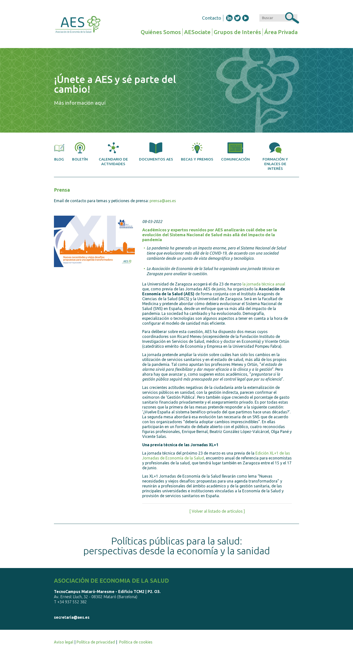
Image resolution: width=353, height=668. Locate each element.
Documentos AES (156, 151)
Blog (59, 151)
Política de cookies (135, 642)
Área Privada (281, 32)
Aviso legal (63, 642)
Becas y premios (197, 151)
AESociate (197, 32)
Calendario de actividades (113, 154)
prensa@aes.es (163, 200)
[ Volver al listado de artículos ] (217, 511)
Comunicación (235, 151)
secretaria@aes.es (71, 617)
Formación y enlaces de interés (275, 156)
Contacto (211, 18)
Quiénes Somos (161, 32)
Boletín (80, 151)
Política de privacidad (95, 642)
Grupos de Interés (237, 32)
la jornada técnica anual (263, 284)
